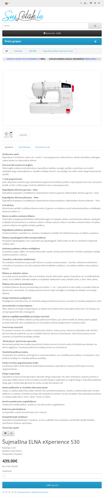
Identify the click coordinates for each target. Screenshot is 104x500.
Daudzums (7, 471)
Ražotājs (18, 51)
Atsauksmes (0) (42, 147)
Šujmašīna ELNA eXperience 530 (58, 51)
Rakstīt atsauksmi (40, 492)
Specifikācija (24, 147)
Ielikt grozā (52, 485)
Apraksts (9, 147)
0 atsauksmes (23, 492)
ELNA (13, 447)
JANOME (32, 51)
